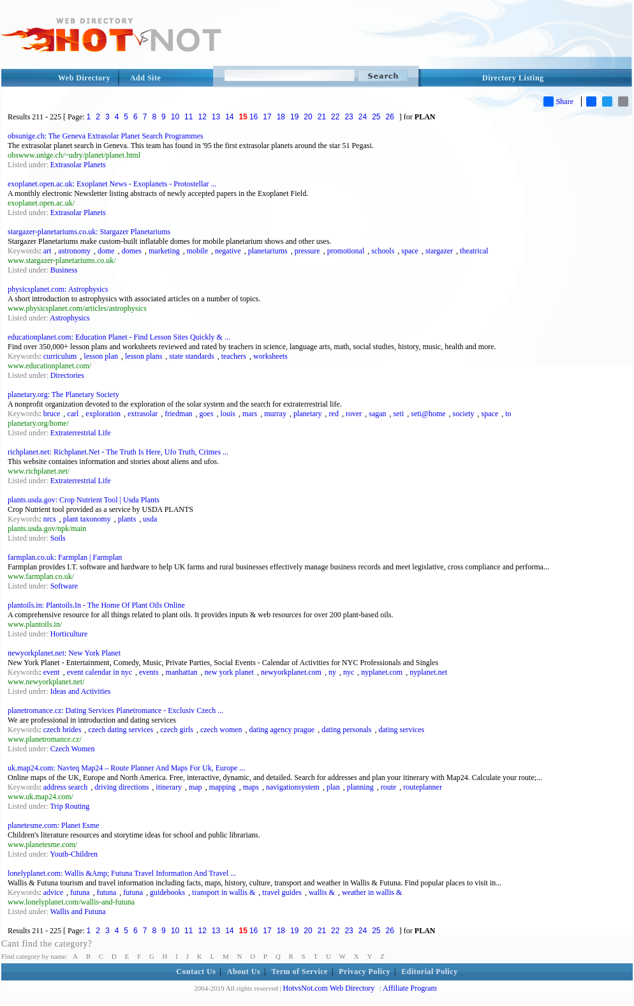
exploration (103, 413)
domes (132, 250)
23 (348, 116)
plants (127, 518)
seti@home (428, 413)
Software (64, 586)
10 (175, 116)
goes (207, 413)
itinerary (169, 787)
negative (228, 250)
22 (335, 116)
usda (150, 518)
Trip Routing (69, 806)
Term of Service (300, 971)
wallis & (322, 892)
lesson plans (143, 356)
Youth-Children (74, 854)
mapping (222, 787)
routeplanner (422, 787)
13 (216, 116)
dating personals (346, 729)
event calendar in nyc (99, 672)
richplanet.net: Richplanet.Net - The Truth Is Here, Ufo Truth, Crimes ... (118, 451)
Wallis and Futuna (77, 911)
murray (275, 413)
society (464, 413)
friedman (178, 413)
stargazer (439, 250)
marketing (164, 250)
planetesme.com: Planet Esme (54, 825)
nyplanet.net (428, 672)
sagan (377, 413)
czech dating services (120, 729)
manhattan (182, 672)
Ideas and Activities (80, 691)
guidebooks (167, 892)
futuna (80, 892)
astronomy (74, 250)
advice (53, 892)
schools (382, 250)
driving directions (121, 787)
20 (308, 116)
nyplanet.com (381, 672)
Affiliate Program (410, 988)
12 (202, 116)
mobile (197, 250)
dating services (402, 729)
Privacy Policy (364, 971)
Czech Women (72, 748)
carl (72, 413)
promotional (346, 250)
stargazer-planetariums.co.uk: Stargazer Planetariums (89, 231)
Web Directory (84, 77)
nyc (348, 672)
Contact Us (196, 971)
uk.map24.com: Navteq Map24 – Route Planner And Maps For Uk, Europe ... (126, 767)
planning (360, 787)
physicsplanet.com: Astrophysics (58, 289)
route (389, 787)
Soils (58, 538)
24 (362, 116)
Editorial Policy (429, 971)
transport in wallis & (223, 892)
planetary (307, 413)
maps (251, 787)
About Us (243, 971)
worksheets (270, 356)
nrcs (49, 518)
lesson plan (101, 356)
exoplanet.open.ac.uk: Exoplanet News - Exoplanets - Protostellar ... (112, 183)
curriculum (60, 356)
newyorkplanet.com (291, 672)
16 (253, 116)
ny (332, 672)
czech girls (176, 729)
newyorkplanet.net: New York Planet (64, 653)
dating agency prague (282, 729)
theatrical (474, 250)
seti (399, 413)
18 (281, 116)
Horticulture (69, 633)
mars (249, 413)
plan (333, 787)
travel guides (282, 892)
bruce (52, 413)
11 (188, 116)
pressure (307, 250)
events (149, 672)
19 (294, 116)
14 (229, 116)
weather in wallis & (372, 892)
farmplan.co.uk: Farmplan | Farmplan (65, 557)
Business (64, 270)
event (51, 672)
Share (558, 101)
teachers (233, 356)
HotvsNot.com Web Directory (329, 988)
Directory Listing (513, 77)
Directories (67, 375)
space (409, 250)
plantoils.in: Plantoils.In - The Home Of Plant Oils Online (96, 605)
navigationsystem (293, 787)
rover (354, 413)
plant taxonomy (87, 518)
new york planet (229, 672)
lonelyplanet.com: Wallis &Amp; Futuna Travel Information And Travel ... (122, 873)
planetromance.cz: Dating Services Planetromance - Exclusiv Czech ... (115, 710)
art (47, 250)
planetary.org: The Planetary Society (63, 394)
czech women (221, 729)
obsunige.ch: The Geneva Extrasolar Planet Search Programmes (105, 135)
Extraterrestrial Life (80, 432)
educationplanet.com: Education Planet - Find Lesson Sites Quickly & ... (119, 337)
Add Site (145, 77)
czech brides (62, 729)
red (334, 413)
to (508, 413)
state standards (191, 356)
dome (106, 250)
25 (376, 116)
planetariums (268, 250)
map (195, 787)
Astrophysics (70, 317)
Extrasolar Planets (78, 164)
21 (322, 116)
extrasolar (143, 413)
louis (228, 413)
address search (65, 787)
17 (267, 116)
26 (390, 116)
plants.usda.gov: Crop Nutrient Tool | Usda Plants (83, 499)
